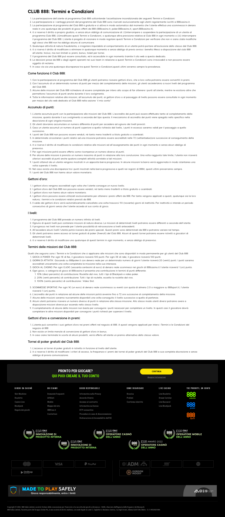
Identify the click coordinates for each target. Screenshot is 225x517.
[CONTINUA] (156, 371)
